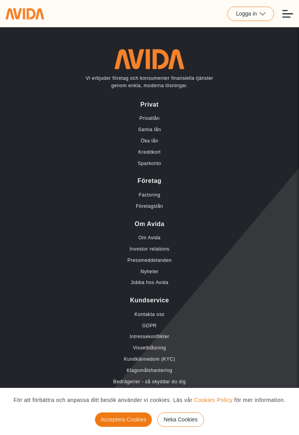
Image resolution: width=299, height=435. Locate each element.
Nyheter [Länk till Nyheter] (149, 271)
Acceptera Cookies (123, 419)
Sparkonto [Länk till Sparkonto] (149, 163)
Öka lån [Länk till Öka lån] (149, 141)
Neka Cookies (180, 419)
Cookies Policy (213, 400)
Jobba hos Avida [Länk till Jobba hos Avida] (149, 282)
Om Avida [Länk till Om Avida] (150, 237)
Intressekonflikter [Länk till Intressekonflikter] (149, 336)
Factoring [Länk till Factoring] (149, 195)
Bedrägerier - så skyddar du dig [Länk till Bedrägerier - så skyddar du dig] (149, 381)
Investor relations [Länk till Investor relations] (149, 249)
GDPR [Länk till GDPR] (149, 325)
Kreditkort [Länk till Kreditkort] (149, 152)
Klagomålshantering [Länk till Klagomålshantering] (149, 370)
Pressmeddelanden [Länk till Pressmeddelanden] (149, 260)
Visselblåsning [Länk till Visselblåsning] (149, 348)
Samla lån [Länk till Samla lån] (149, 129)
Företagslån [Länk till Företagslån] (149, 206)
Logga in (251, 14)
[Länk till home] (24, 13)
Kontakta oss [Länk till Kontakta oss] (150, 314)
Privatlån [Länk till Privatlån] (149, 118)
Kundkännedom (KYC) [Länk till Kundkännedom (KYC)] (149, 359)
